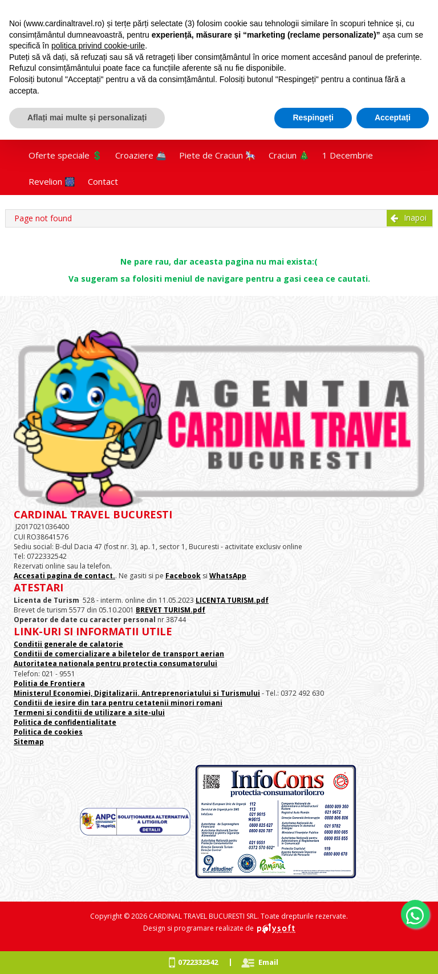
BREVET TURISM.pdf (170, 610)
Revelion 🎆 (52, 181)
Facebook (183, 576)
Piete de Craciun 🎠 (217, 155)
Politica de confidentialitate (65, 722)
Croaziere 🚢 (141, 155)
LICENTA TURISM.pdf (232, 600)
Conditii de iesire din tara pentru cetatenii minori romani (118, 703)
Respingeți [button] (313, 117)
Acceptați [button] (393, 117)
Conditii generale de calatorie (68, 644)
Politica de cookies (48, 732)
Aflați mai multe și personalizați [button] (87, 117)
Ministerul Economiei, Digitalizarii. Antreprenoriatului (112, 693)
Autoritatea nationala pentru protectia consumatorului (115, 663)
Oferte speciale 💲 (66, 155)
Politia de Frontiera (49, 683)
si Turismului (235, 693)
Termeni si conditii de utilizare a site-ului (89, 712)
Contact (103, 181)
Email (268, 962)
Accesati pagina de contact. (64, 576)
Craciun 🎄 (289, 155)
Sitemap (29, 741)
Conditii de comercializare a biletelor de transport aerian (119, 654)
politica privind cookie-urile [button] (98, 45)
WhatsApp (227, 576)
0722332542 (198, 962)
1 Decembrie (347, 155)
